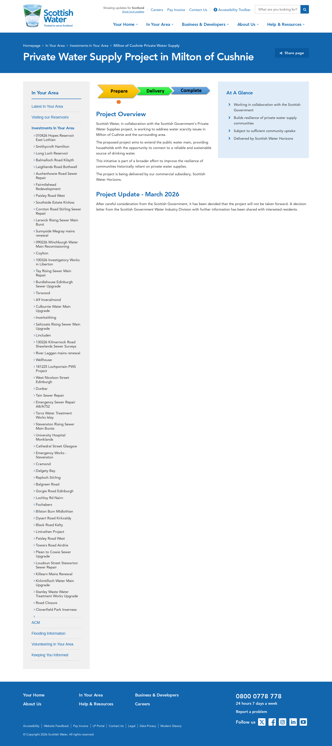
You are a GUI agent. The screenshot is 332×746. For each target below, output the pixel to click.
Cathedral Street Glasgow (56, 446)
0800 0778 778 (259, 696)
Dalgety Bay (45, 471)
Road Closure (46, 603)
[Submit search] (304, 9)
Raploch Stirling (48, 477)
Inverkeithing (46, 317)
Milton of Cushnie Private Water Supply (146, 45)
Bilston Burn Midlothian (54, 511)
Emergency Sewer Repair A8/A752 (55, 404)
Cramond (43, 464)
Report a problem (251, 711)
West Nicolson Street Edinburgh (52, 379)
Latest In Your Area (47, 106)
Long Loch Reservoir (52, 153)
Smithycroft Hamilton (52, 146)
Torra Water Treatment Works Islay (54, 415)
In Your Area (158, 24)
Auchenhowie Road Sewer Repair (56, 175)
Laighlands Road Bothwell (56, 167)
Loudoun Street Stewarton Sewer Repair (57, 565)
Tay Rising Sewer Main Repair (53, 273)
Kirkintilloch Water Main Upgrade (55, 583)
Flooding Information (48, 633)
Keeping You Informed (50, 655)
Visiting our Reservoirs (50, 117)
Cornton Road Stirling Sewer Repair (58, 211)
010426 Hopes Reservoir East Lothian (55, 137)
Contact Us (198, 10)
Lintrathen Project (50, 532)
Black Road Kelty (49, 525)
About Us (247, 24)
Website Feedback (56, 726)
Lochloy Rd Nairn (49, 498)
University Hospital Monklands (50, 437)
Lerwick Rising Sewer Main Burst (57, 222)
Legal (131, 726)
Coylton (42, 253)
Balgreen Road (47, 484)
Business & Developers (204, 24)
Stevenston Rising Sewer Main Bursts (55, 426)
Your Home (124, 24)
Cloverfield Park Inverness (56, 609)
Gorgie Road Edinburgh (54, 491)
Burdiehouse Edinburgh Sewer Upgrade (54, 284)
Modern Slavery (171, 726)
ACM (36, 623)
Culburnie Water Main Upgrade (53, 308)
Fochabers (44, 504)
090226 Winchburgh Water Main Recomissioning (57, 244)
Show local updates (133, 11)
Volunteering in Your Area (52, 644)
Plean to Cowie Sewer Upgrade (53, 554)
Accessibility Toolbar (232, 10)
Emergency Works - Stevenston (51, 455)
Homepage (31, 45)
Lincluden (43, 335)
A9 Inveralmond (48, 300)
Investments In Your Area (89, 45)
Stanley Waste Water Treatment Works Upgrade (57, 594)
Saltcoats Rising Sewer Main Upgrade (58, 326)
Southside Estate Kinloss (55, 202)
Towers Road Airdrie (52, 545)
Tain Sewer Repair (50, 395)
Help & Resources (285, 24)
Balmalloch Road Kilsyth (55, 160)
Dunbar (42, 388)
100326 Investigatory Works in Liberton (58, 262)
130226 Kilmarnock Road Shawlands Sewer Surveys (56, 344)
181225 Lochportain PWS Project (56, 368)
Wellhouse (44, 360)
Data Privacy (148, 726)
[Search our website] (277, 9)
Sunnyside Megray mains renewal (55, 233)
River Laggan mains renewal (58, 353)
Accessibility (31, 726)
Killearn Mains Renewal (54, 574)
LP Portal (98, 726)
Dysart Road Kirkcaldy (53, 518)
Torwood (43, 293)
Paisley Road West (50, 195)
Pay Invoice (176, 10)
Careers (157, 10)
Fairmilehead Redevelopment (48, 186)
